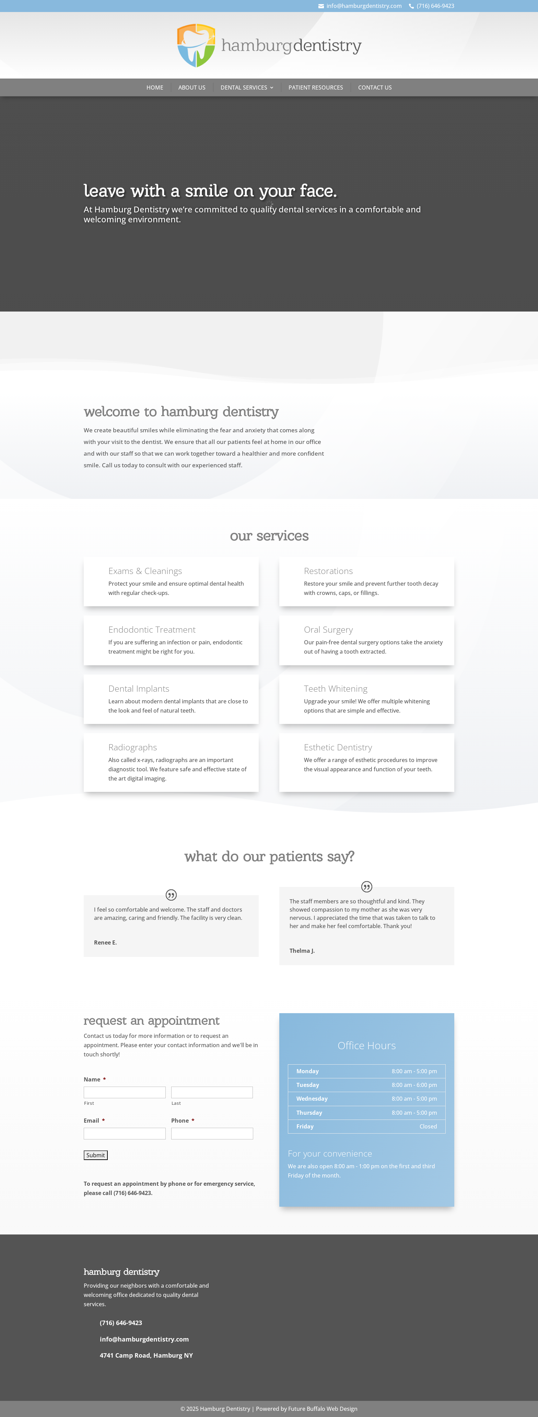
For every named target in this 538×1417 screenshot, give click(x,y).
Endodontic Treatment (152, 629)
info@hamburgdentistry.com (364, 6)
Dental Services (244, 87)
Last (176, 1103)
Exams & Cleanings (145, 570)
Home (155, 87)
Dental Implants (138, 688)
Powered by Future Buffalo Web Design (307, 1409)
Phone (183, 1120)
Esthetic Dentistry (338, 747)
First (89, 1103)
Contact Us (375, 87)
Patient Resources (316, 87)
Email (94, 1120)
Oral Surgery (328, 629)
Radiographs (132, 747)
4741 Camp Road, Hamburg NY (146, 1355)
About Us (192, 87)
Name (95, 1079)
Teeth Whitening (335, 688)
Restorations (328, 570)
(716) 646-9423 (435, 6)
